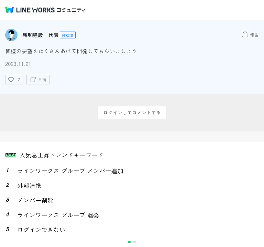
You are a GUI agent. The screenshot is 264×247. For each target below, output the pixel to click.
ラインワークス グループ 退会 (58, 215)
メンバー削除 (35, 200)
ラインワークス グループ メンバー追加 (70, 170)
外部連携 (29, 185)
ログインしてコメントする (132, 112)
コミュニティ (71, 10)
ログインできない (41, 229)
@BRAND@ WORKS (30, 10)
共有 (42, 79)
